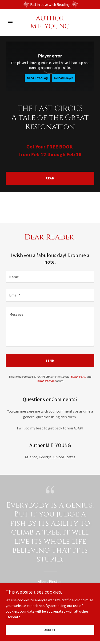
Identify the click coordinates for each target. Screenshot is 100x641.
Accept (50, 630)
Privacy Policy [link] (78, 376)
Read (50, 178)
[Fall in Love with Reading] (50, 4)
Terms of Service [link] (46, 381)
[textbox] (50, 277)
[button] (12, 22)
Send (50, 360)
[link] (50, 27)
